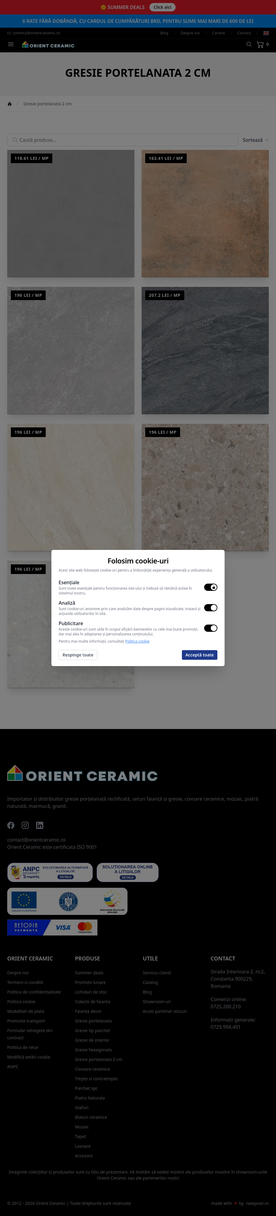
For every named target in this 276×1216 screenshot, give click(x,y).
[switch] (210, 587)
